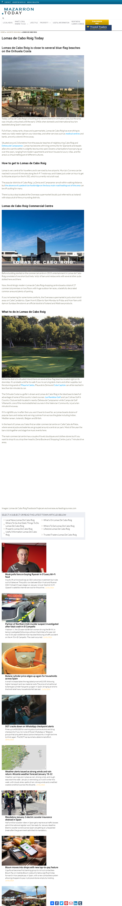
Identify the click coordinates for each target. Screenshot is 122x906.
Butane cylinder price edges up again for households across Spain (56, 585)
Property (44, 22)
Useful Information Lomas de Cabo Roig (21, 533)
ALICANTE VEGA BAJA (13, 32)
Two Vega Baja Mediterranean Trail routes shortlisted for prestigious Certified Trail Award (56, 846)
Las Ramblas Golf (53, 397)
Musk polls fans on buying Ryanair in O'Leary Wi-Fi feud (55, 544)
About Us (104, 896)
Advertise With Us (114, 896)
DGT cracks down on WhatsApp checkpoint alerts (54, 605)
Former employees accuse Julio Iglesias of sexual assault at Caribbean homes (54, 781)
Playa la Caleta (27, 385)
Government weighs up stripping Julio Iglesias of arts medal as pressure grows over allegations (56, 730)
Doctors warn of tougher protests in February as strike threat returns (53, 823)
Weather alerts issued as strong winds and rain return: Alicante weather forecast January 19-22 (53, 627)
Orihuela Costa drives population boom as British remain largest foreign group (54, 686)
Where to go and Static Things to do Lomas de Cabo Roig (22, 524)
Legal (98, 896)
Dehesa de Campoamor (12, 145)
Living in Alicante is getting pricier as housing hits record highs (54, 868)
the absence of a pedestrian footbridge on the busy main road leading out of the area (42, 185)
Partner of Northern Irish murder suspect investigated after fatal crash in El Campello (56, 565)
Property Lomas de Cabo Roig (19, 528)
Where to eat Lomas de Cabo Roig (59, 525)
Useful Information (61, 22)
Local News (8, 22)
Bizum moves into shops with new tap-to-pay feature (56, 664)
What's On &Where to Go (20, 22)
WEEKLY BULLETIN (33, 2)
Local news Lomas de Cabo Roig (20, 520)
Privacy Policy (91, 896)
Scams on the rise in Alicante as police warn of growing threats (52, 759)
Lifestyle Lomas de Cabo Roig (57, 528)
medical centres (73, 133)
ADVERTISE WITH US (18, 2)
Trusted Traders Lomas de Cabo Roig (60, 534)
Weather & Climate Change (77, 22)
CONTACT (7, 2)
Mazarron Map (97, 22)
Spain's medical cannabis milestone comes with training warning (53, 708)
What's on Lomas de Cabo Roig (58, 520)
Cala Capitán (60, 385)
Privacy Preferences (51, 897)
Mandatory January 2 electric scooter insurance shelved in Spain (53, 646)
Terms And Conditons (79, 896)
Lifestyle (34, 22)
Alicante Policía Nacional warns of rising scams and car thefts (55, 803)
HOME (3, 32)
